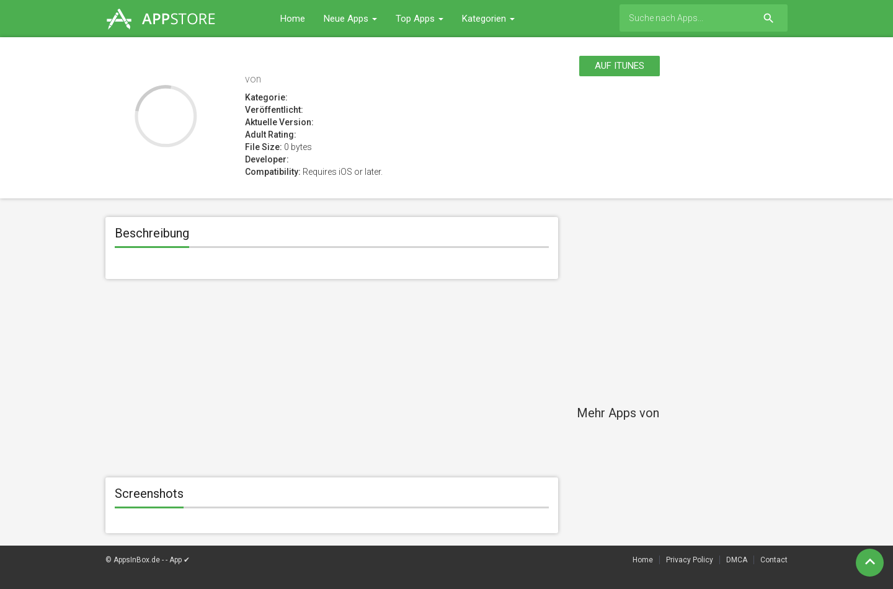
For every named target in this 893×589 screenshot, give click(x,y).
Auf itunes (619, 65)
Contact (774, 560)
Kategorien (488, 18)
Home (292, 18)
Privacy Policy (689, 560)
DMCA (736, 560)
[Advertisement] (331, 378)
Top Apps (419, 18)
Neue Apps (350, 18)
